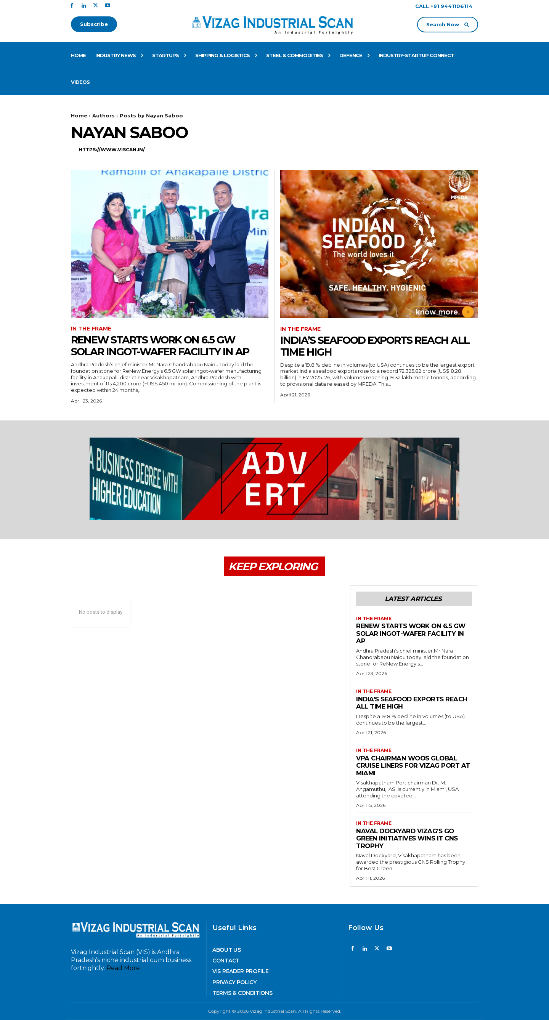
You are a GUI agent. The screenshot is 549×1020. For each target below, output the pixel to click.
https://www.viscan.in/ (112, 149)
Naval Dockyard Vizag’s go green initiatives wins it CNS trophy (408, 838)
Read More (123, 968)
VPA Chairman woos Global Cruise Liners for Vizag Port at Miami (409, 765)
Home (79, 115)
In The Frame (91, 329)
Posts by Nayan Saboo (151, 115)
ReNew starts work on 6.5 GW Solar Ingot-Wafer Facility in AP (163, 345)
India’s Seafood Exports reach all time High (378, 346)
